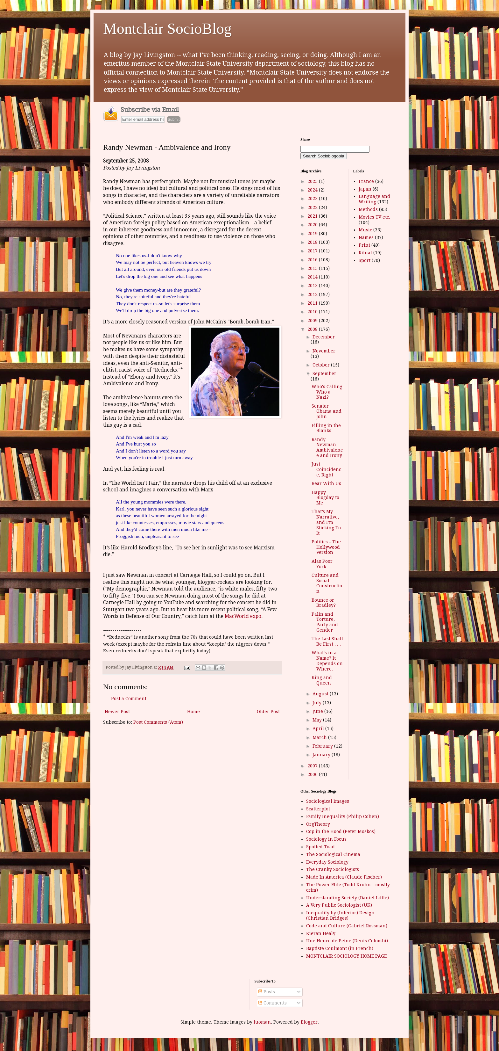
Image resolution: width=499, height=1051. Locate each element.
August (321, 693)
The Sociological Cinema (333, 854)
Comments (272, 1002)
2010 (313, 311)
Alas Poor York (322, 564)
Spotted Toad (320, 846)
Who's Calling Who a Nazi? (327, 392)
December (324, 336)
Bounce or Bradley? (324, 603)
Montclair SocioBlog (167, 28)
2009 (313, 320)
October (322, 364)
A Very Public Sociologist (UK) (339, 905)
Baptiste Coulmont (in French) (339, 948)
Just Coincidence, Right (326, 469)
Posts (266, 991)
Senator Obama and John (326, 411)
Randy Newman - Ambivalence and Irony (327, 447)
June (318, 711)
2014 (313, 276)
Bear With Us (326, 483)
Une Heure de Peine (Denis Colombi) (347, 940)
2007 (313, 765)
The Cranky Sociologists (332, 869)
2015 (313, 268)
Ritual (365, 252)
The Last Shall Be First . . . (327, 641)
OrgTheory (318, 824)
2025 (313, 181)
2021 (313, 216)
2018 (313, 242)
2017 (313, 250)
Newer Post (117, 711)
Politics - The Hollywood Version (326, 547)
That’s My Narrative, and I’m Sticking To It (326, 522)
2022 (313, 207)
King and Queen (322, 680)
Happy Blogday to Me (325, 498)
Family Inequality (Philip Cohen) (342, 816)
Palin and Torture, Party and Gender (325, 622)
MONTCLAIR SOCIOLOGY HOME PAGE (346, 956)
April (319, 728)
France (366, 181)
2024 (313, 189)
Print (364, 245)
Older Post (268, 711)
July (318, 702)
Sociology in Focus (326, 839)
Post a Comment (128, 698)
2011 (313, 303)
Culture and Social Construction (327, 583)
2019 (313, 233)
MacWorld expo (243, 616)
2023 (313, 198)
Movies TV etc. (374, 217)
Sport (364, 260)
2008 (313, 329)
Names (366, 237)
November (324, 350)
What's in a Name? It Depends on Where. (327, 660)
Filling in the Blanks (326, 428)
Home (193, 711)
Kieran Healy (320, 933)
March (320, 737)
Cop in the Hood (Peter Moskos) (341, 831)
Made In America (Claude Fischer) (344, 877)
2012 (313, 294)
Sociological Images (327, 801)
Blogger (309, 1022)
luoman (262, 1022)
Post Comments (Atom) (158, 722)
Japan (365, 189)
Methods (368, 209)
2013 (313, 285)
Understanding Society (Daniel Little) (347, 897)
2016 (313, 259)
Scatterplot (318, 808)
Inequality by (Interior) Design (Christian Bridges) (340, 915)
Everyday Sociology (327, 862)
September (324, 373)
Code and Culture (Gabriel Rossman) (346, 925)
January (322, 754)
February (323, 746)
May (318, 719)
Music (365, 229)
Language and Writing (374, 199)
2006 (313, 774)
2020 (313, 224)
